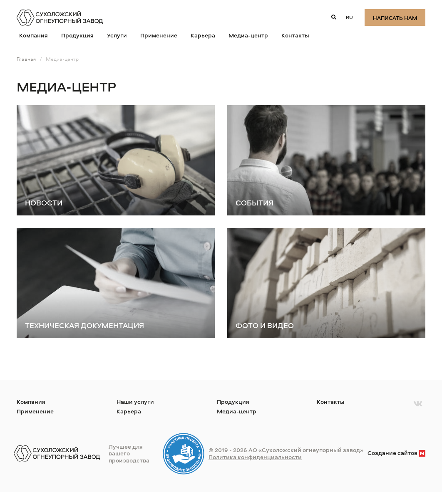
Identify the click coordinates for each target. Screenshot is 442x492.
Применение (158, 35)
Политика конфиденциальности (255, 457)
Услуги (117, 35)
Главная (26, 58)
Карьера (203, 35)
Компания (33, 35)
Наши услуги (135, 401)
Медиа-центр (248, 35)
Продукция (77, 35)
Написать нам (395, 18)
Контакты (295, 35)
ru (349, 17)
